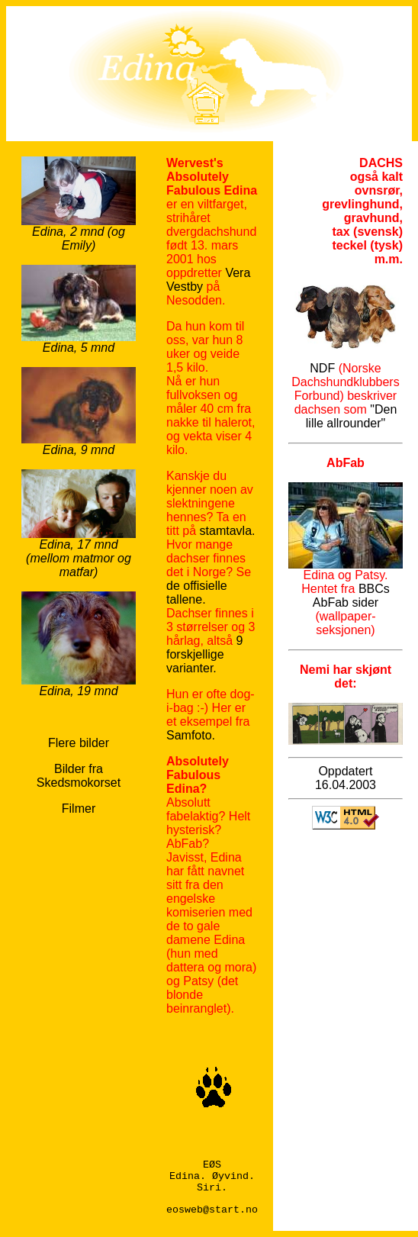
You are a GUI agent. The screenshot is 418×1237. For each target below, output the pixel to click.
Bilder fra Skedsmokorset (79, 775)
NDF (322, 368)
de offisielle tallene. (196, 592)
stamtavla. (228, 530)
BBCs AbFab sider (351, 595)
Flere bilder (78, 742)
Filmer (78, 808)
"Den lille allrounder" (351, 416)
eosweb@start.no (212, 1210)
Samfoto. (190, 735)
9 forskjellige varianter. (204, 654)
